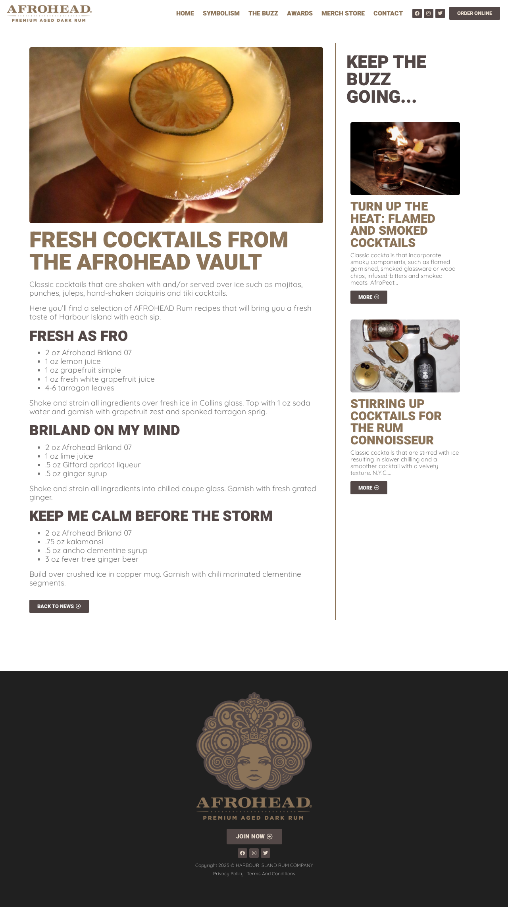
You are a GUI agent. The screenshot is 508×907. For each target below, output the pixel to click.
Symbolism (221, 13)
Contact (388, 13)
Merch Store (343, 13)
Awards (300, 13)
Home (185, 13)
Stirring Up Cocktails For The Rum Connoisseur (396, 422)
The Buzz (263, 13)
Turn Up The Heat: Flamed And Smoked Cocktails (392, 225)
